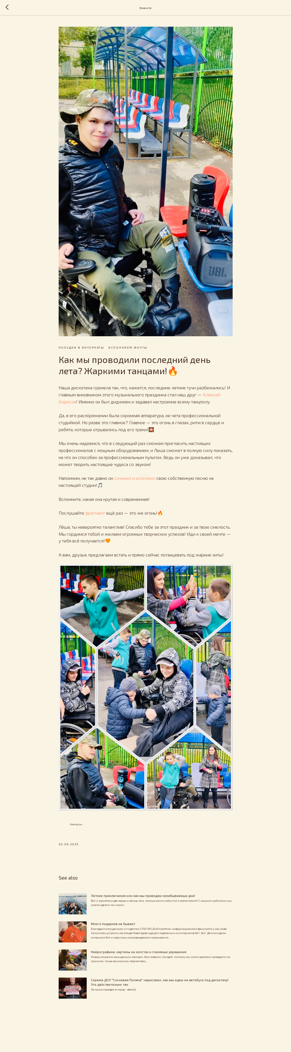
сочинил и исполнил (134, 478)
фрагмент (95, 512)
